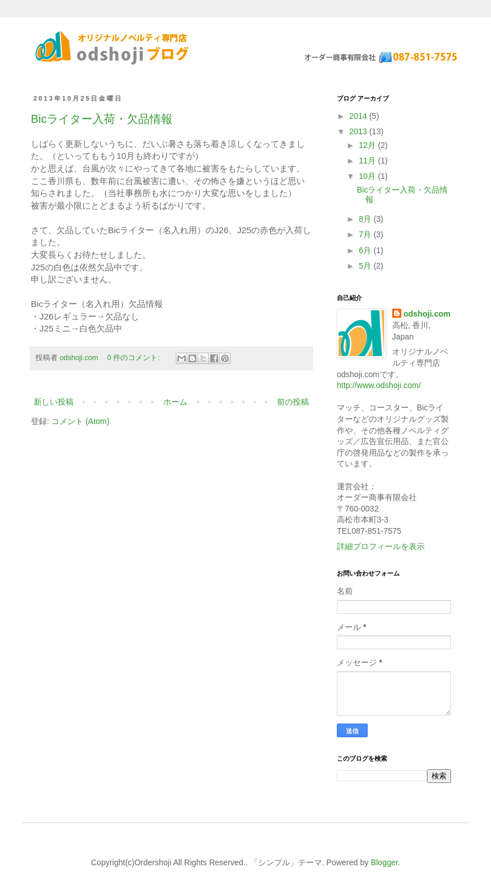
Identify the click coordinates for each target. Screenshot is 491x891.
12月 (368, 145)
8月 (366, 218)
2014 (359, 116)
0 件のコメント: (134, 358)
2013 (359, 131)
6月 (366, 250)
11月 (368, 160)
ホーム (175, 401)
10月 (368, 176)
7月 (366, 234)
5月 (366, 265)
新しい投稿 (54, 401)
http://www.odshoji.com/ (379, 385)
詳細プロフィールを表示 (381, 546)
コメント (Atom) (80, 421)
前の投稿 (293, 401)
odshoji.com (427, 313)
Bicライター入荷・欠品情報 (101, 119)
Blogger (384, 862)
